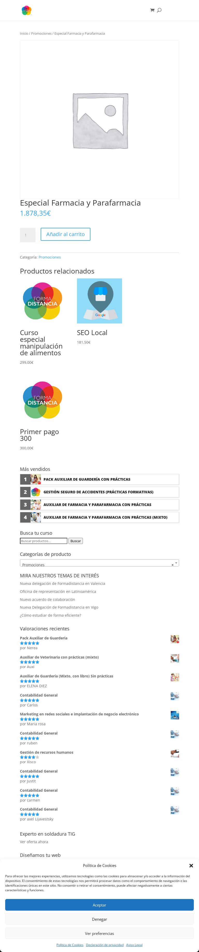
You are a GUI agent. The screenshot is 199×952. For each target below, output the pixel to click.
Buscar (75, 541)
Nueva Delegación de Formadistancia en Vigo (59, 607)
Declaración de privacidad (105, 945)
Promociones (41, 33)
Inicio (24, 33)
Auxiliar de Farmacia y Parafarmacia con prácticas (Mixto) (105, 517)
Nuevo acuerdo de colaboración (47, 599)
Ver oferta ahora (34, 841)
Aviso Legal (134, 945)
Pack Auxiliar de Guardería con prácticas (87, 479)
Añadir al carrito (65, 234)
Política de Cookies (69, 945)
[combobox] (99, 562)
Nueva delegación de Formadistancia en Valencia (62, 583)
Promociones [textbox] (98, 565)
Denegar (99, 919)
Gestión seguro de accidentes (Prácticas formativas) (98, 491)
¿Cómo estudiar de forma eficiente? (50, 615)
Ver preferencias (99, 933)
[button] (191, 865)
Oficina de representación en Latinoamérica (58, 591)
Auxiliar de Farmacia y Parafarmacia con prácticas (97, 504)
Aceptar (99, 905)
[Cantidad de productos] (27, 235)
